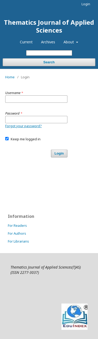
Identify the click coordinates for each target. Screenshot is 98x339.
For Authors (17, 233)
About (69, 41)
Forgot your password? (23, 126)
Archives (48, 41)
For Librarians (18, 241)
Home (10, 77)
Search (49, 62)
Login (86, 4)
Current (26, 41)
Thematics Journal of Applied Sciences (49, 26)
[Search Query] (49, 53)
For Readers (17, 225)
